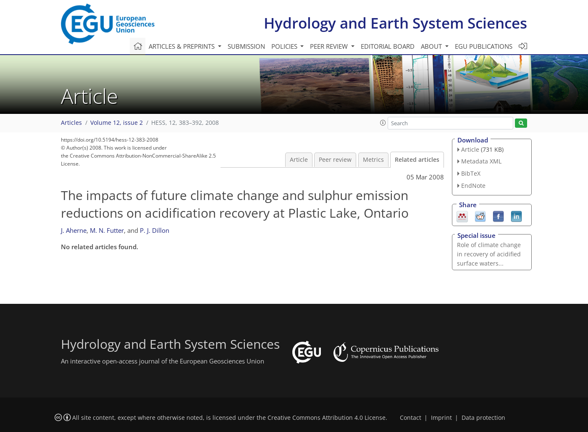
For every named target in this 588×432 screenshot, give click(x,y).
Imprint (441, 417)
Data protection (483, 417)
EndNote (473, 186)
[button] (383, 122)
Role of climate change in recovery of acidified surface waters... (489, 254)
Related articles (417, 159)
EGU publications (483, 46)
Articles (71, 122)
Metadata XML (481, 161)
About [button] (432, 46)
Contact (410, 417)
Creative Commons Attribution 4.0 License (327, 417)
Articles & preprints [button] (182, 46)
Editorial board (388, 46)
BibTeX (470, 173)
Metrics (373, 159)
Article (299, 159)
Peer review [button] (329, 46)
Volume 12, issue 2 (116, 122)
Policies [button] (285, 46)
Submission (246, 46)
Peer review (335, 159)
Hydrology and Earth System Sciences (395, 23)
